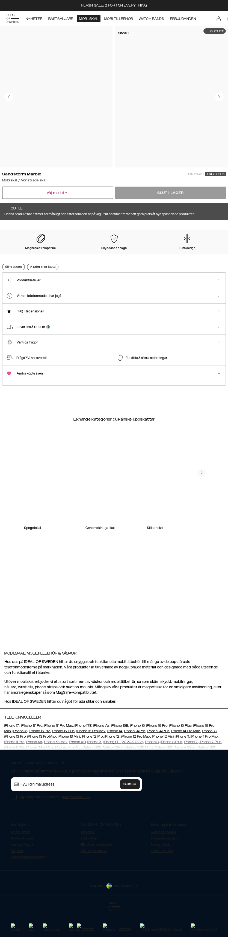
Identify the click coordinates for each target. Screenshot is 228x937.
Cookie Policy (162, 878)
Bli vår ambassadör (96, 872)
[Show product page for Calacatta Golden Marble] (139, 256)
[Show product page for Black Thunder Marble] (77, 256)
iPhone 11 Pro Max (204, 764)
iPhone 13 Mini (69, 764)
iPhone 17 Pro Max (58, 753)
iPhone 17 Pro (31, 753)
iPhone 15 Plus (63, 758)
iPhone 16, (138, 753)
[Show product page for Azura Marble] (108, 256)
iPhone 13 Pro (15, 764)
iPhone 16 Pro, (157, 753)
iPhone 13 (209, 758)
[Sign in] (218, 18)
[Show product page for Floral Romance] (16, 256)
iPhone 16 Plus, (181, 753)
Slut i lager (170, 193)
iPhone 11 (182, 764)
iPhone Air (101, 753)
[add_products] (61, 527)
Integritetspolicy (165, 866)
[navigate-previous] (201, 603)
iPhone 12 (112, 764)
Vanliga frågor (22, 872)
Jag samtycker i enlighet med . (55, 824)
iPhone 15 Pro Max (90, 758)
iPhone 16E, (120, 753)
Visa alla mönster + (210, 227)
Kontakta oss (22, 866)
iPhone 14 (114, 758)
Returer (17, 878)
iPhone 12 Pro (92, 764)
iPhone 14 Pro (134, 758)
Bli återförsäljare (94, 878)
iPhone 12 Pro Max (135, 764)
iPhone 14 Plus (158, 758)
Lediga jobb (160, 872)
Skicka (130, 811)
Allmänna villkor (163, 859)
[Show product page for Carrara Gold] (47, 256)
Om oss (87, 859)
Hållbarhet (89, 866)
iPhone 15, (20, 758)
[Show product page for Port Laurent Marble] (169, 256)
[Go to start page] (13, 18)
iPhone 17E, (83, 753)
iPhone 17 (11, 753)
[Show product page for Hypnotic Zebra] (200, 256)
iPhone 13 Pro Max (41, 764)
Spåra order (20, 859)
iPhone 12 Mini (163, 764)
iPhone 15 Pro (39, 758)
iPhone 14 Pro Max (185, 758)
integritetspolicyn (76, 824)
